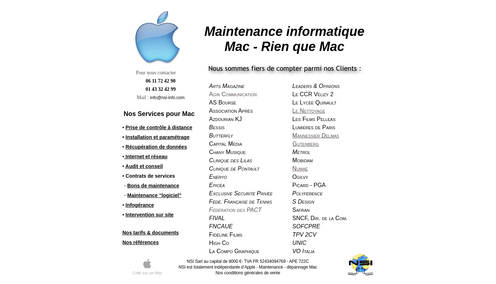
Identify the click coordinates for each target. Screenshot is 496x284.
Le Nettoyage (309, 111)
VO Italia (304, 251)
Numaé (300, 169)
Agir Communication (233, 94)
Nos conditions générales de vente (247, 272)
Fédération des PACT (235, 210)
